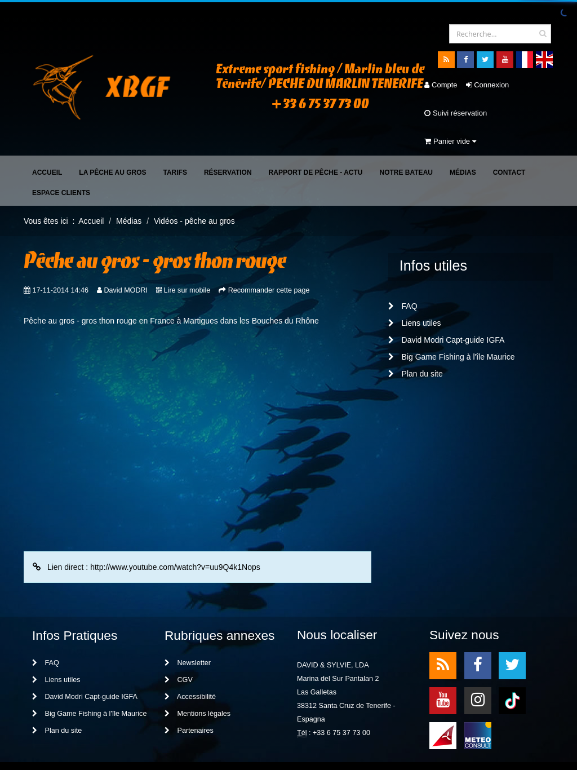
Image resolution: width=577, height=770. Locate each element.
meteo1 (442, 706)
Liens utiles (414, 294)
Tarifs (175, 144)
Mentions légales (197, 685)
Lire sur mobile (187, 262)
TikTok (512, 671)
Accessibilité (190, 668)
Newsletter (188, 635)
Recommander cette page (269, 262)
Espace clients (61, 165)
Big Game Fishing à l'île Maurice (451, 328)
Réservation (228, 144)
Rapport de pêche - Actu (316, 144)
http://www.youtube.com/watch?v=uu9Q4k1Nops (175, 538)
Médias (463, 144)
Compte (416, 85)
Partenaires (189, 702)
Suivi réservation (431, 113)
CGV (179, 652)
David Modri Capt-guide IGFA (446, 311)
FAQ (403, 277)
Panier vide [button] (496, 113)
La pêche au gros (112, 144)
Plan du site (415, 345)
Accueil (47, 144)
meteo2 (477, 706)
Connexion (462, 85)
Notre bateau (406, 144)
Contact (509, 144)
